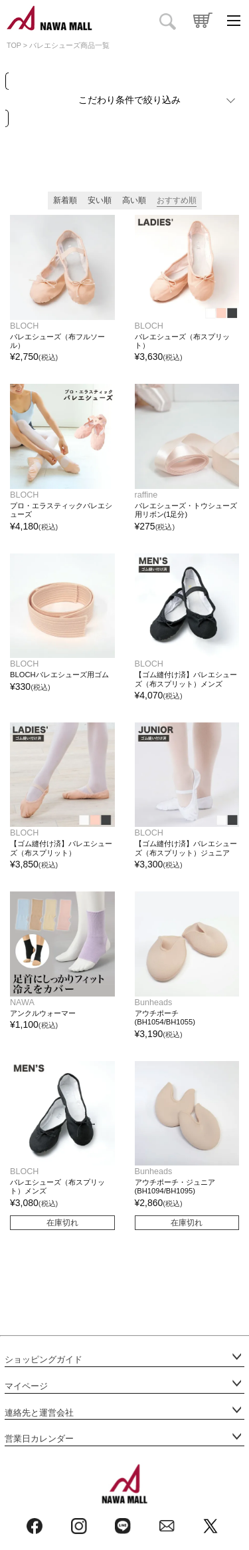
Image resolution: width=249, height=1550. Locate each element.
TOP (14, 45)
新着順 (65, 200)
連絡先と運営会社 (39, 1413)
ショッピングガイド (43, 1359)
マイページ (26, 1386)
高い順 (134, 200)
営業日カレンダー (39, 1439)
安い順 (100, 200)
